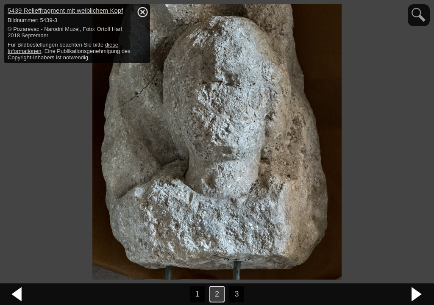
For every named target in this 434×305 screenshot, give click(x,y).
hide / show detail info (142, 11)
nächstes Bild (417, 294)
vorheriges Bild (17, 294)
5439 (65, 10)
